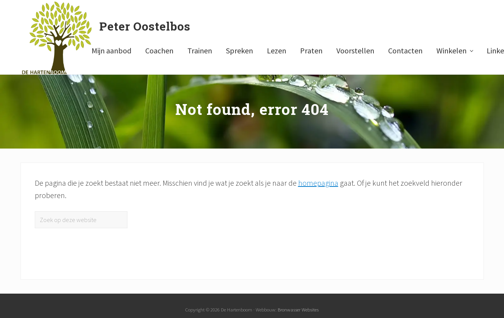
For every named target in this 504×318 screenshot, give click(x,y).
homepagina (318, 183)
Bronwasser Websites (298, 309)
